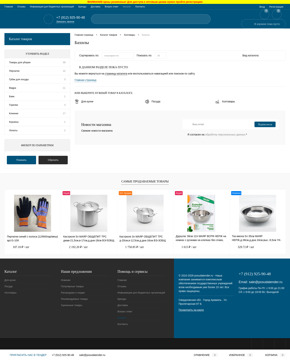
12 (64, 70)
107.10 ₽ (18, 247)
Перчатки (14, 70)
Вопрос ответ (111, 6)
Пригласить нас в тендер (25, 355)
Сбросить (53, 160)
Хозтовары (225, 101)
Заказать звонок (65, 21)
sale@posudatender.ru (265, 282)
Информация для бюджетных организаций (52, 6)
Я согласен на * (217, 134)
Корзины (14, 121)
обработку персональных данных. (225, 134)
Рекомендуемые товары (74, 299)
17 (64, 113)
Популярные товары (72, 286)
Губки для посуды (19, 79)
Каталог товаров (37, 39)
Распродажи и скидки (73, 292)
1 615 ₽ (186, 247)
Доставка (95, 6)
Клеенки (13, 113)
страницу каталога (116, 73)
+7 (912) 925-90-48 (63, 355)
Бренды (82, 6)
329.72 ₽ (243, 247)
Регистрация (276, 6)
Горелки (13, 104)
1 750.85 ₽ (132, 247)
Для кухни (84, 101)
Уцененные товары (71, 305)
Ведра (12, 87)
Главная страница (85, 80)
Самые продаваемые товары (145, 181)
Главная (8, 6)
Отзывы (21, 6)
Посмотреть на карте (191, 309)
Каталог (127, 6)
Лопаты (13, 130)
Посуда (152, 101)
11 (64, 87)
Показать (21, 160)
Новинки (65, 280)
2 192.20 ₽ (75, 247)
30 (64, 62)
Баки (11, 96)
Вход (262, 6)
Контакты (140, 6)
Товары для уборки (20, 62)
